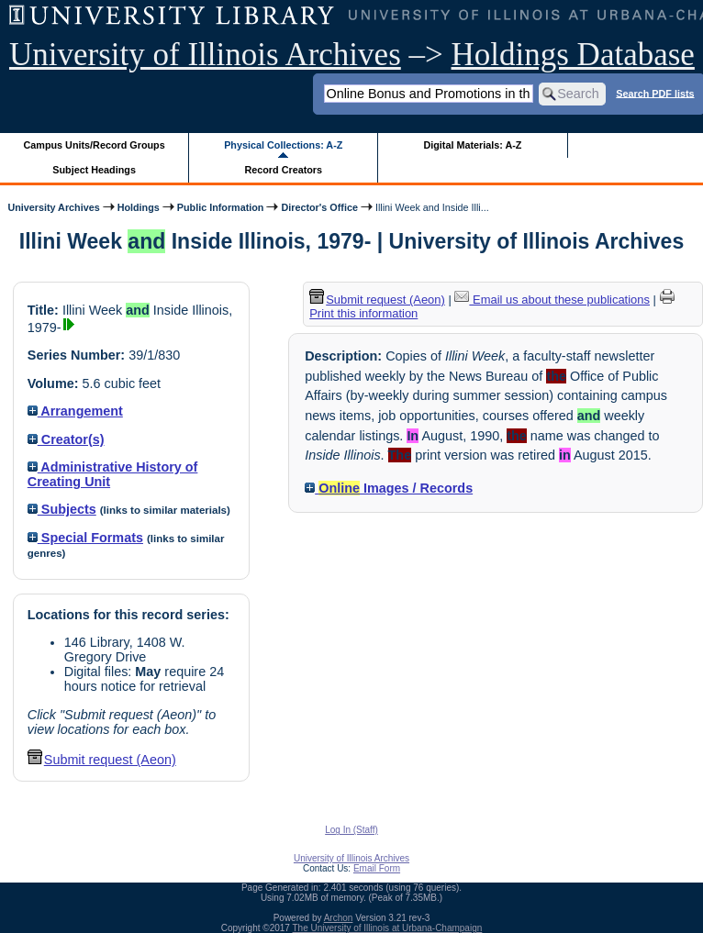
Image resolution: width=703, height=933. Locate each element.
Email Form (376, 868)
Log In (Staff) (351, 830)
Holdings (138, 207)
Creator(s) (66, 439)
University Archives (53, 207)
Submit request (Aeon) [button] (102, 759)
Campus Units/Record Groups (94, 144)
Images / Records (389, 488)
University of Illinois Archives (205, 54)
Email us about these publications (552, 299)
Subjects (62, 509)
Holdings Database (573, 54)
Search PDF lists (655, 92)
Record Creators (283, 169)
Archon (338, 918)
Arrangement (75, 411)
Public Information (220, 207)
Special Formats (85, 537)
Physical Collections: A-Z (283, 144)
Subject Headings (94, 169)
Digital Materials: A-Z (472, 144)
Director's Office (319, 207)
